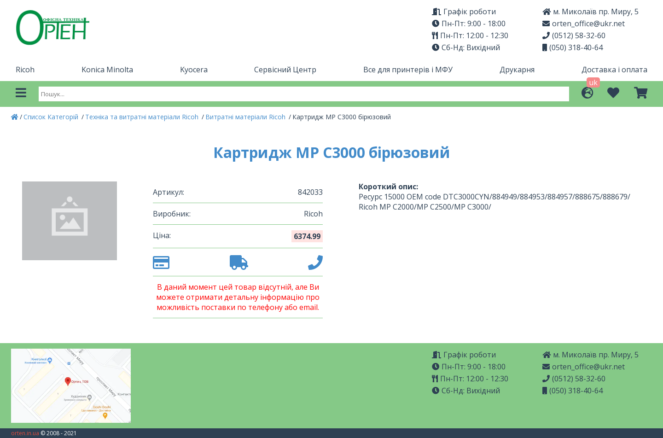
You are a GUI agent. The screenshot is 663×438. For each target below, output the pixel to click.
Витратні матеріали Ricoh (246, 116)
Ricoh (25, 69)
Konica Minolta (107, 69)
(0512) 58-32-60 (573, 35)
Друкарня (517, 69)
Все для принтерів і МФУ (408, 69)
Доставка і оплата (614, 69)
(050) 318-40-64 (572, 47)
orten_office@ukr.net (583, 23)
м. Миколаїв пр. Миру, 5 (590, 11)
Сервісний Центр (285, 69)
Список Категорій (51, 116)
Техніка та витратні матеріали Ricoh (142, 116)
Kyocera (194, 69)
